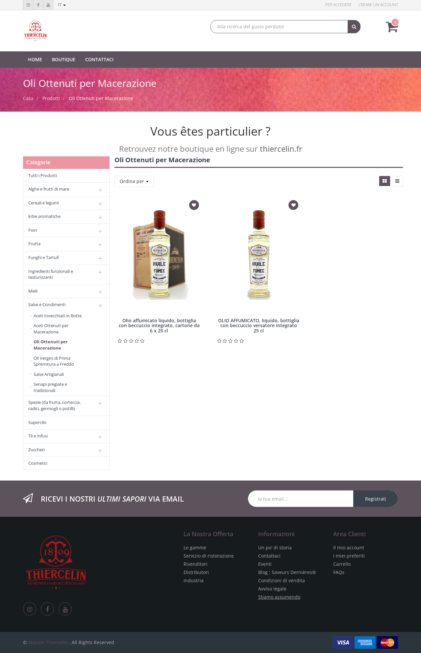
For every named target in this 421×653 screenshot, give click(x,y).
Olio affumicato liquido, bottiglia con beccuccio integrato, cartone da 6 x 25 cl (159, 325)
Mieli (32, 291)
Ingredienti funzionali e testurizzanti (50, 274)
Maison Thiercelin (48, 642)
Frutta (34, 244)
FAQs (338, 572)
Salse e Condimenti (46, 304)
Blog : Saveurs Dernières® (287, 572)
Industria (194, 580)
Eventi (265, 564)
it (62, 5)
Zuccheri (36, 450)
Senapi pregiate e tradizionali (50, 387)
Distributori (196, 572)
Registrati (375, 499)
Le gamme (195, 547)
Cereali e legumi (43, 203)
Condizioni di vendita (281, 580)
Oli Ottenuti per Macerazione (101, 98)
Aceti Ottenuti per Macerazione (51, 329)
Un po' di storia (275, 547)
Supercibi (37, 422)
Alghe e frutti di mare (48, 189)
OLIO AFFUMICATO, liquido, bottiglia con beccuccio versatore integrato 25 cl (258, 325)
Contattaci (269, 556)
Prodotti (51, 98)
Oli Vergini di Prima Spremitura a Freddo (54, 361)
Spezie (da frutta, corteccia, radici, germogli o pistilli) (54, 405)
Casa (28, 98)
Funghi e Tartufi (43, 257)
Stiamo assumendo (279, 597)
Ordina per (134, 181)
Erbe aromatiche (44, 216)
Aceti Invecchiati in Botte (58, 316)
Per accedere (338, 5)
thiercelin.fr (281, 148)
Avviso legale (272, 589)
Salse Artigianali (49, 374)
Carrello (342, 564)
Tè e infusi (38, 436)
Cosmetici (37, 463)
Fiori (32, 230)
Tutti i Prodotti (42, 175)
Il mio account (348, 547)
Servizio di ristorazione (209, 556)
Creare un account (378, 5)
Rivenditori (196, 564)
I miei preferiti (349, 556)
